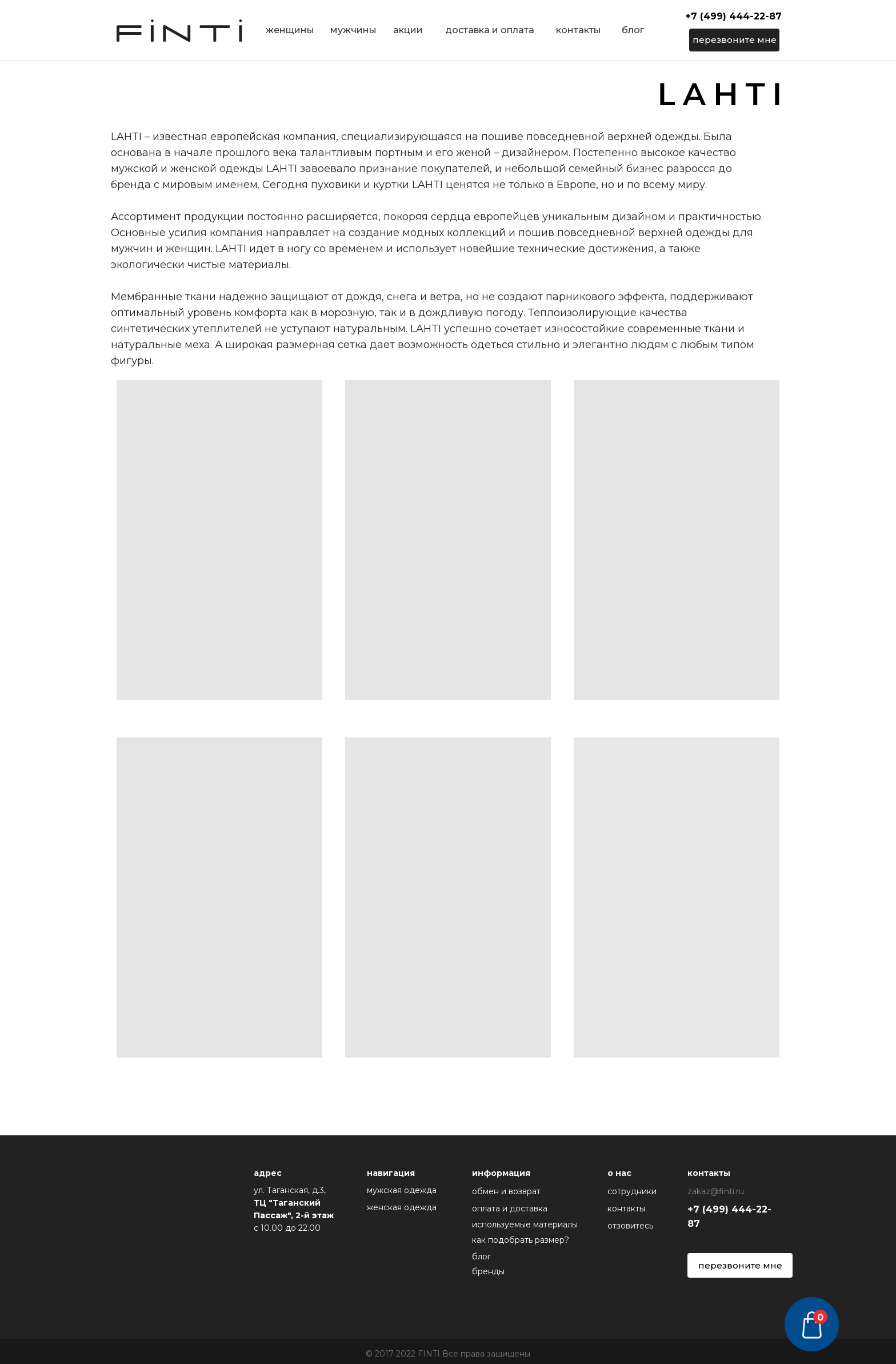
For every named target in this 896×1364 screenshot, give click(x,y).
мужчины (353, 30)
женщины (290, 30)
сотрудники (632, 1191)
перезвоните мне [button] (735, 39)
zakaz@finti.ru (715, 1191)
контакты (578, 30)
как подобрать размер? (520, 1240)
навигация (391, 1173)
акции (408, 30)
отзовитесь (630, 1226)
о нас (619, 1173)
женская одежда (402, 1207)
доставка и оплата (489, 30)
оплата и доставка (509, 1208)
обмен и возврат (506, 1191)
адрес (268, 1173)
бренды (488, 1271)
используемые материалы (525, 1224)
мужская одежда (402, 1190)
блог (633, 30)
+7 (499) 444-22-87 (733, 16)
